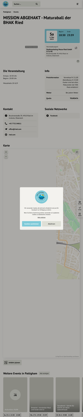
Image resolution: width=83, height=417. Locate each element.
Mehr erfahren (41, 217)
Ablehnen (51, 224)
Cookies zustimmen (31, 224)
